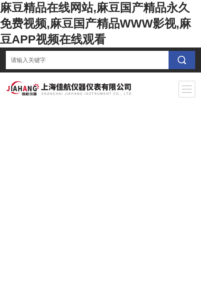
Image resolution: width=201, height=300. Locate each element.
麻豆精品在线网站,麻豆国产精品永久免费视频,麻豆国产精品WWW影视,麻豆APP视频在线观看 (95, 23)
